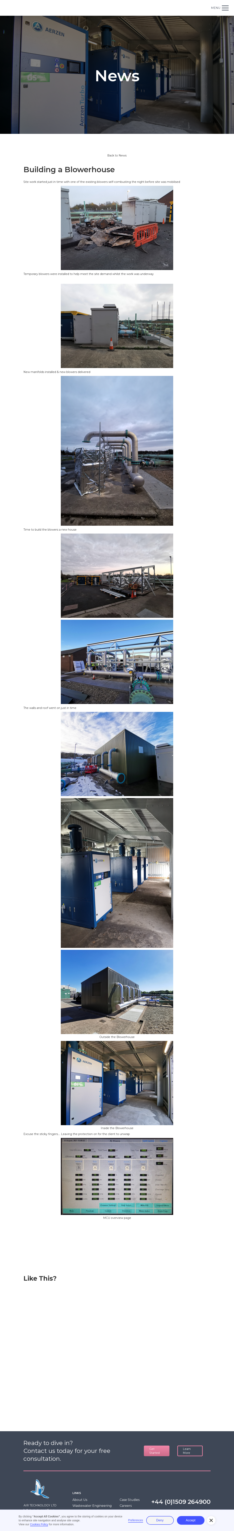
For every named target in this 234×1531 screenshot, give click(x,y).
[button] (211, 1520)
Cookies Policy (39, 1524)
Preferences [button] (135, 1520)
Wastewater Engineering (92, 1506)
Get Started (154, 1451)
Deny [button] (160, 1520)
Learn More (187, 1451)
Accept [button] (190, 1520)
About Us (79, 1500)
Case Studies (130, 1500)
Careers (126, 1506)
